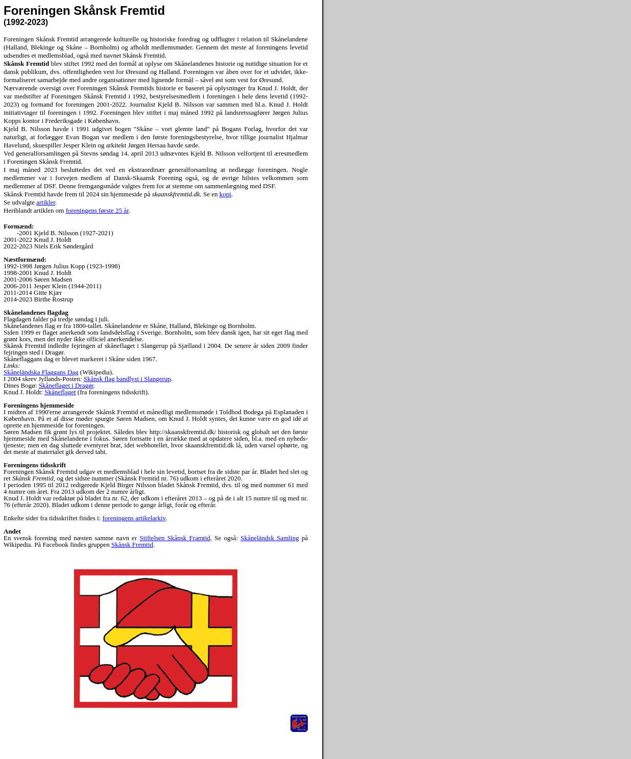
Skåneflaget (60, 392)
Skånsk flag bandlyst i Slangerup (127, 379)
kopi (225, 194)
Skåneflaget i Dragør (66, 385)
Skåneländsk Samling (269, 538)
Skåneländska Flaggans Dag (41, 372)
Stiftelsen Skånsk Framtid (174, 538)
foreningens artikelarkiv (134, 518)
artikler (45, 202)
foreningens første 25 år (97, 210)
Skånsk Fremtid (132, 544)
